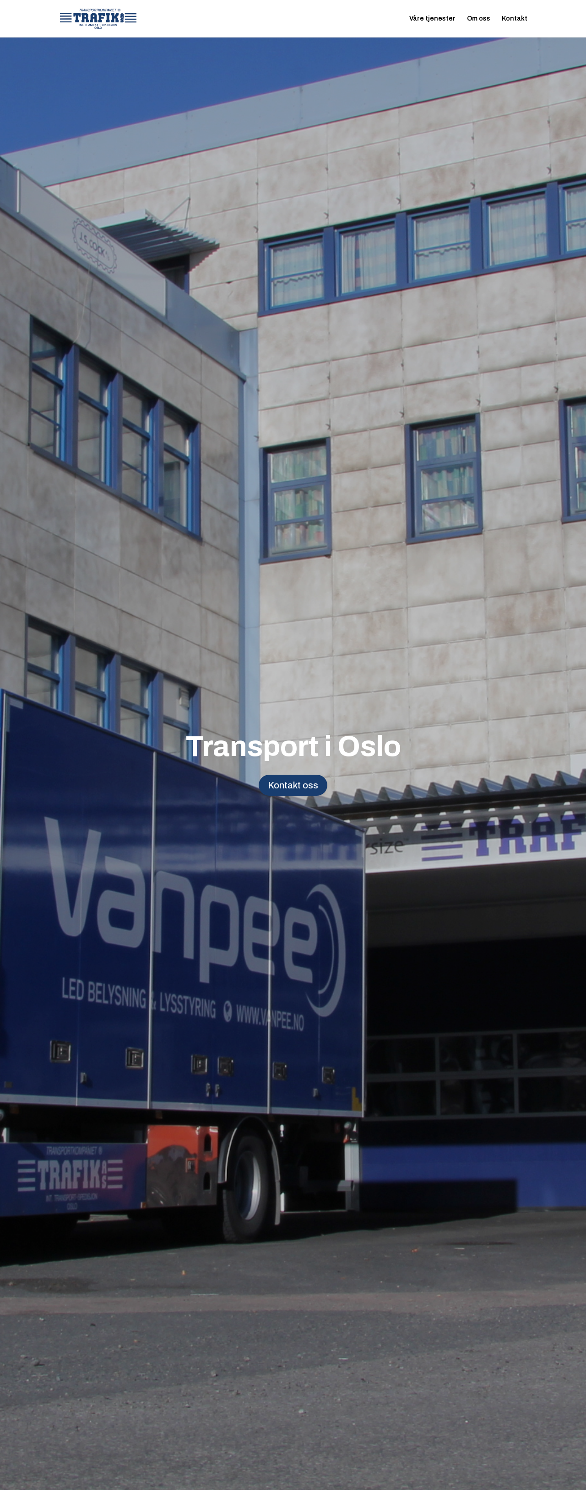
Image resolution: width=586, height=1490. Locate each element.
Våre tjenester (432, 19)
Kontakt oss (293, 785)
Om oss (478, 19)
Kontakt (514, 19)
